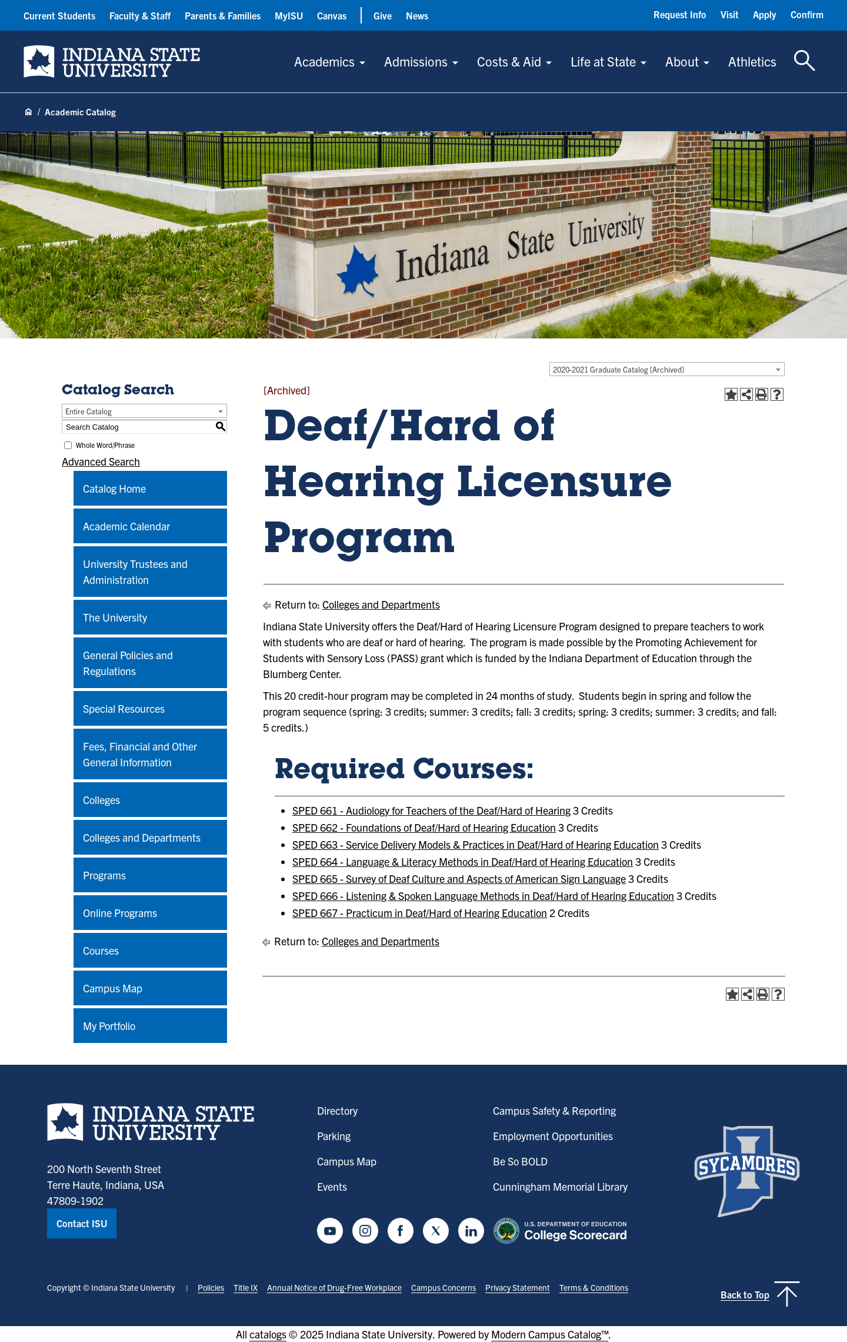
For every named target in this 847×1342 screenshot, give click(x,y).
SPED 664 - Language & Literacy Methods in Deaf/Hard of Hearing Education (462, 861)
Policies (211, 1287)
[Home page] (28, 112)
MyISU (289, 15)
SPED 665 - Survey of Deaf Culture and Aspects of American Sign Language (459, 878)
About (682, 61)
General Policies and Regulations (128, 662)
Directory (337, 1110)
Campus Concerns (443, 1287)
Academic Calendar (126, 526)
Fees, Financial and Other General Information (140, 754)
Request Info (679, 14)
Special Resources (124, 708)
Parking (334, 1135)
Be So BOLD (520, 1161)
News (417, 15)
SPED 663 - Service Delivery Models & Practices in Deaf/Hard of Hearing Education (475, 844)
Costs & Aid (509, 61)
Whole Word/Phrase (105, 444)
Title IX (246, 1287)
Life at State (603, 61)
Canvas (331, 15)
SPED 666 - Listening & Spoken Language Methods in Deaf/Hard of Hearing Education (483, 895)
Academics (324, 61)
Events (332, 1186)
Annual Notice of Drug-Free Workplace (334, 1287)
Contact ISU (81, 1223)
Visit (730, 14)
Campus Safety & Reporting (554, 1110)
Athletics (752, 61)
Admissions (416, 61)
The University (115, 617)
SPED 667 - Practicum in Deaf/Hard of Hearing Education (419, 912)
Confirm (807, 14)
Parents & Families (223, 15)
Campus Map (112, 988)
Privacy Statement (517, 1287)
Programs (104, 875)
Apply (764, 14)
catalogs (267, 1334)
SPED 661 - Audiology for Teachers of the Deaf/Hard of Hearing (431, 810)
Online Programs (120, 912)
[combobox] (667, 369)
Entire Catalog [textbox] (88, 411)
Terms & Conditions (593, 1287)
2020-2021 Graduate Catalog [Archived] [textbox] (618, 369)
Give (383, 15)
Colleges (101, 799)
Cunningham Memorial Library (560, 1186)
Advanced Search (101, 461)
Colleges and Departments (142, 837)
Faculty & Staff (140, 15)
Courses (101, 950)
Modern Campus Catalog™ (549, 1334)
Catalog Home (114, 488)
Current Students (59, 15)
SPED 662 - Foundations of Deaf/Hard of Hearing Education (424, 827)
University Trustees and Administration (135, 571)
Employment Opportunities (553, 1135)
